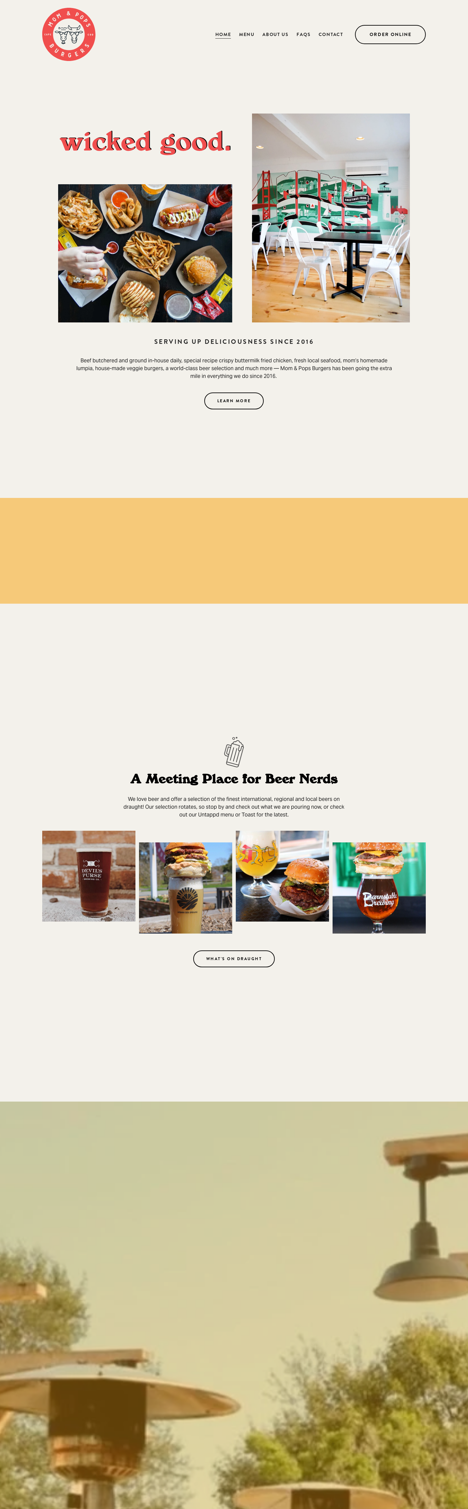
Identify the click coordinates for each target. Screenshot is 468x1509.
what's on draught (234, 959)
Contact (331, 34)
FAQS (303, 34)
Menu (247, 34)
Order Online (390, 34)
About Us (275, 34)
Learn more (234, 401)
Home (223, 34)
